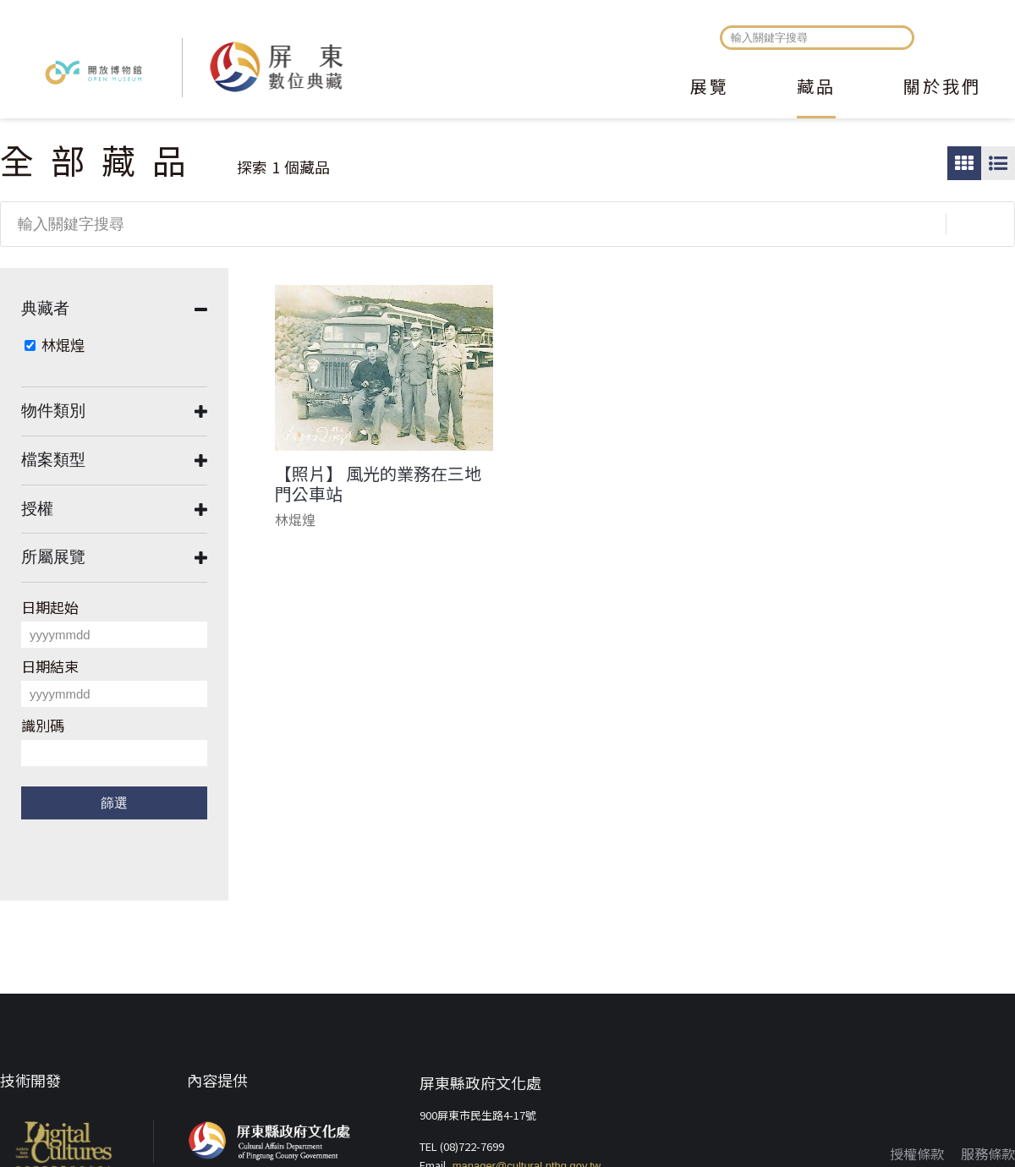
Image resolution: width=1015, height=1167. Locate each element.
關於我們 (942, 88)
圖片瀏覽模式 (964, 163)
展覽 (709, 88)
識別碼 (42, 725)
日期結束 (50, 666)
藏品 (816, 88)
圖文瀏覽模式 (998, 163)
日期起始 (50, 606)
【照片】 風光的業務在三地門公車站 (378, 483)
